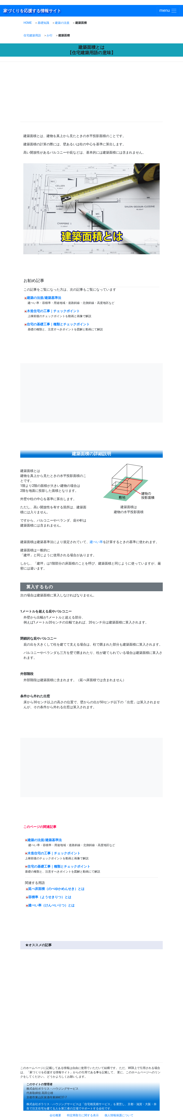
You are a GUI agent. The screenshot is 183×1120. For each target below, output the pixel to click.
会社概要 (55, 1115)
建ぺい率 (96, 542)
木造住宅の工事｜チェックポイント (53, 311)
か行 (49, 35)
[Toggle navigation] (168, 11)
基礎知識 (43, 22)
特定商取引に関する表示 (83, 1115)
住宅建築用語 (32, 35)
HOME (28, 22)
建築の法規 (62, 22)
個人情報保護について (119, 1115)
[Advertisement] (55, 92)
